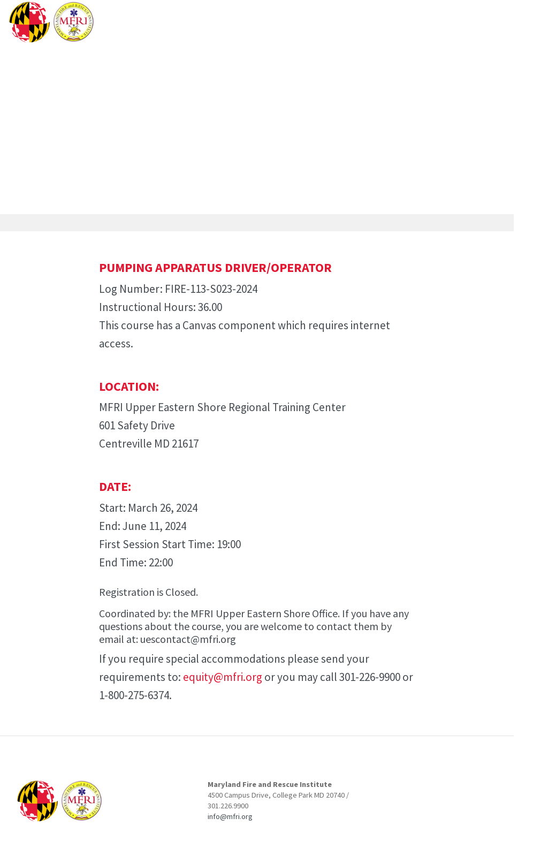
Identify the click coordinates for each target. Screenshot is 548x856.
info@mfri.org (230, 816)
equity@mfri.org (222, 677)
